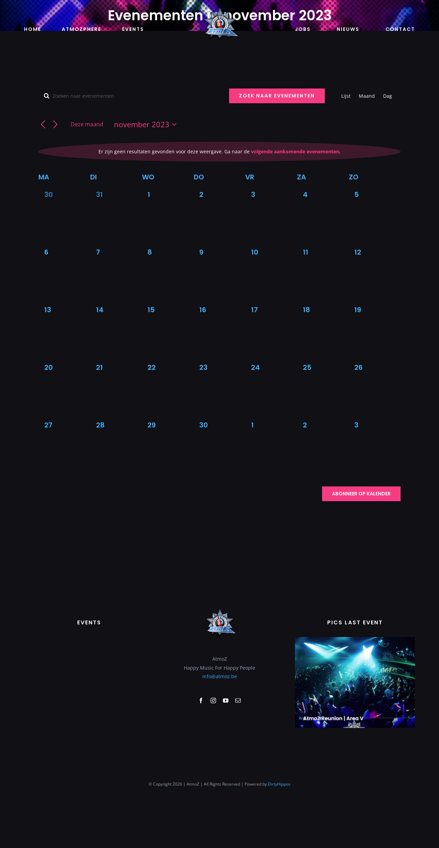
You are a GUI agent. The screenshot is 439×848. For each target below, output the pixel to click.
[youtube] (225, 745)
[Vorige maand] (43, 124)
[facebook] (201, 745)
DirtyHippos (279, 829)
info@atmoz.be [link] (219, 721)
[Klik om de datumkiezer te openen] (147, 124)
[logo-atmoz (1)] (219, 9)
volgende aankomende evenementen (295, 151)
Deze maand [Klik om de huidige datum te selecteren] (87, 124)
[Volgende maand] (55, 124)
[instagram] (213, 745)
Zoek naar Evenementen (277, 95)
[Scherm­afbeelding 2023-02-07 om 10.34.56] (355, 684)
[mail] (238, 745)
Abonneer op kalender (361, 494)
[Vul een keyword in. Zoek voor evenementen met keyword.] (130, 96)
